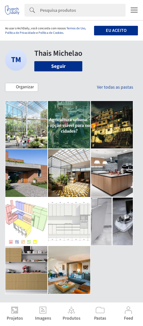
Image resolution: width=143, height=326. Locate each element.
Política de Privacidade (20, 33)
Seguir (58, 66)
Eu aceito (116, 30)
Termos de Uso (75, 28)
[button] (21, 87)
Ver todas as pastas (115, 87)
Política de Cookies (50, 33)
